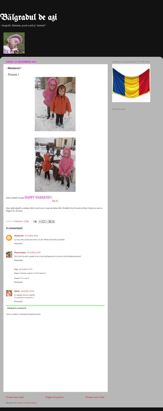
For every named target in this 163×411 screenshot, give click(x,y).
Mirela (17, 291)
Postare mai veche (95, 397)
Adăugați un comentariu (16, 308)
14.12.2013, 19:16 (27, 291)
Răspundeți (18, 243)
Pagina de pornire (55, 397)
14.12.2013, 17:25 (25, 269)
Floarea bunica (20, 252)
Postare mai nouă (15, 397)
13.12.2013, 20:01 (31, 236)
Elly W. (55, 201)
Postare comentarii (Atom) (27, 403)
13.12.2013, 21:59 (33, 252)
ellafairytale (19, 236)
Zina (16, 269)
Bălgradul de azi (28, 17)
